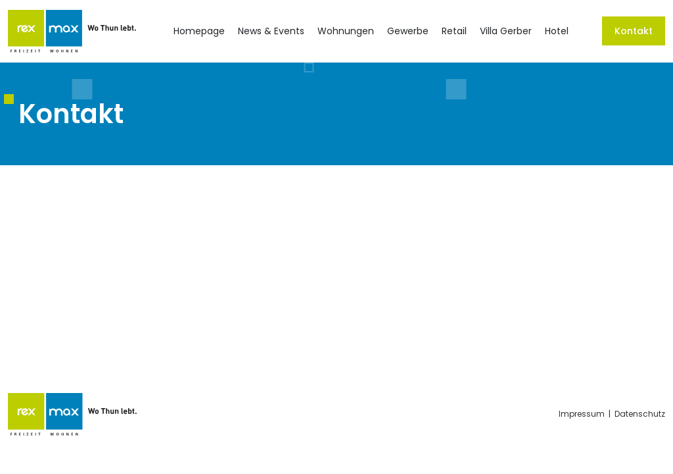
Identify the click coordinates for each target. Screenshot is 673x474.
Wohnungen (345, 31)
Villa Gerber (506, 31)
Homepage (199, 31)
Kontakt (634, 31)
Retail (454, 31)
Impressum (582, 413)
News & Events (271, 31)
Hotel (557, 31)
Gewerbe (408, 31)
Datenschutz (640, 413)
